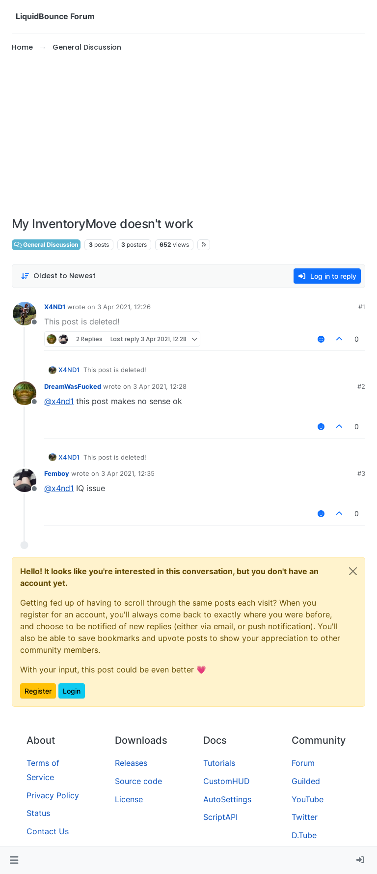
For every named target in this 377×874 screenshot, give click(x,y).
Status (38, 813)
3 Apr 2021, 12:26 (124, 307)
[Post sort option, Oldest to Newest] (58, 276)
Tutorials (219, 763)
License (129, 799)
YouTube (307, 799)
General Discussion (46, 244)
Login (72, 691)
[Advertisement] (188, 135)
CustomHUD (226, 781)
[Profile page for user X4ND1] (24, 313)
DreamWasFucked (72, 386)
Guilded (306, 781)
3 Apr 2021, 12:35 (128, 473)
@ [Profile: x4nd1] (59, 401)
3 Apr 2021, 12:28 (160, 386)
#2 (361, 386)
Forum (303, 763)
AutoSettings (227, 799)
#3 (361, 473)
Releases (131, 763)
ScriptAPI (220, 817)
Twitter (305, 817)
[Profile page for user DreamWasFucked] (24, 393)
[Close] (353, 571)
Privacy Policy (53, 795)
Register (38, 691)
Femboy (56, 473)
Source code (138, 781)
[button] (14, 860)
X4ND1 (54, 307)
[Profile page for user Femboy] (24, 480)
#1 (361, 307)
